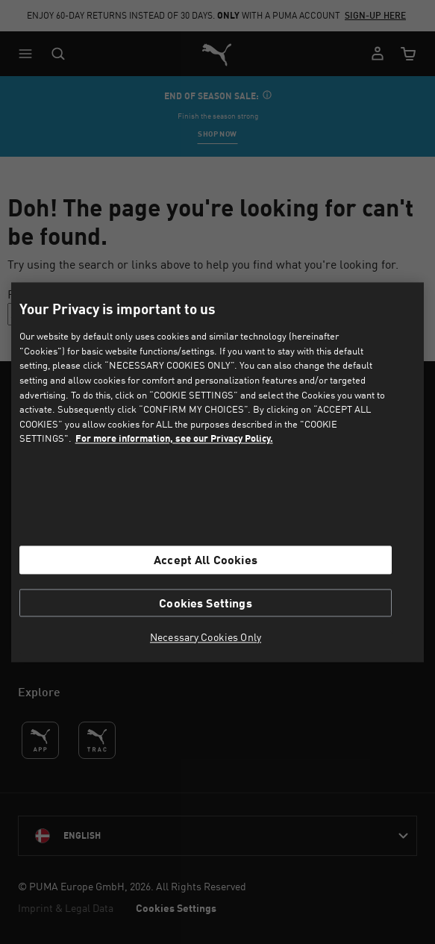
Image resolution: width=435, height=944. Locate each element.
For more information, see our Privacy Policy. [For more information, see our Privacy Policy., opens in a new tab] (174, 439)
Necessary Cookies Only (205, 637)
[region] (218, 472)
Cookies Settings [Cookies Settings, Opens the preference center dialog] (205, 603)
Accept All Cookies (205, 560)
